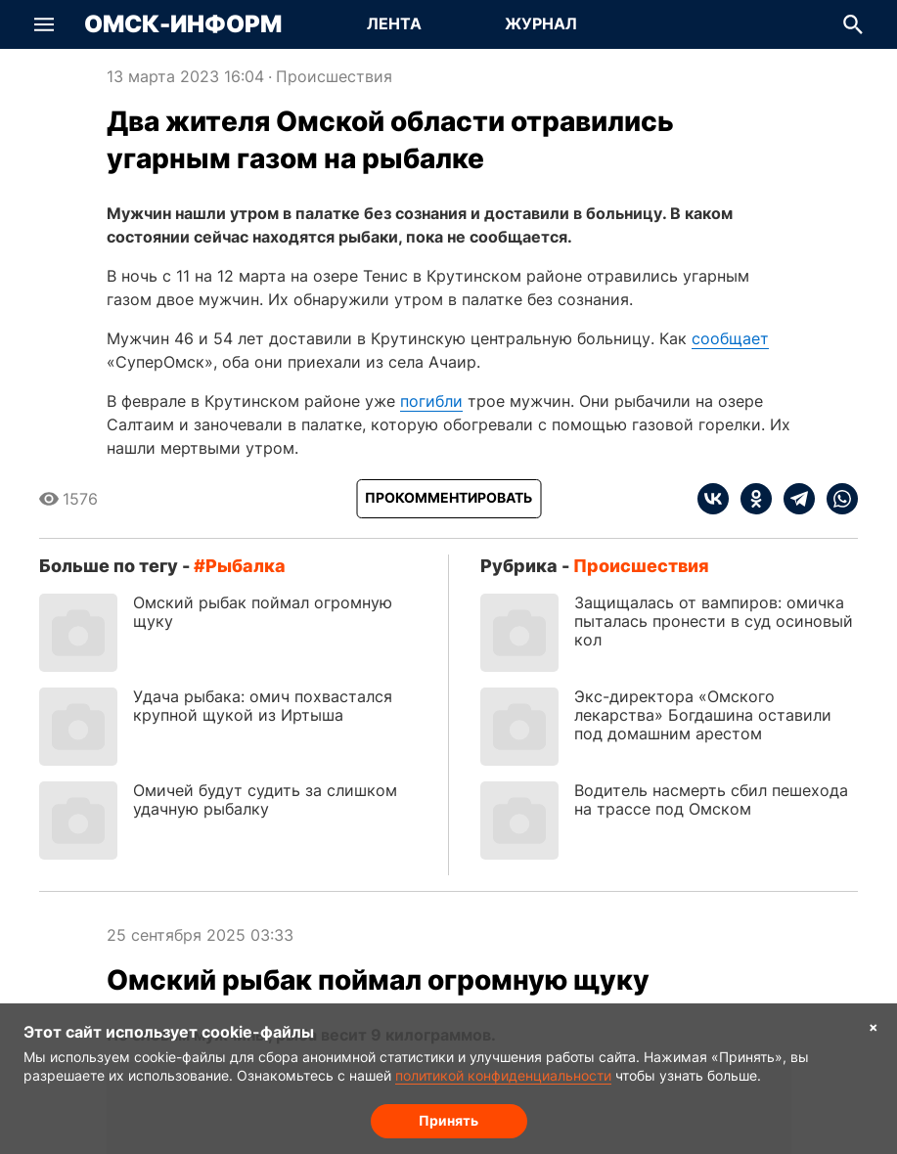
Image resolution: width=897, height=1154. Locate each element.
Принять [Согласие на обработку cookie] (448, 1120)
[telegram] (793, 498)
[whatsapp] (836, 498)
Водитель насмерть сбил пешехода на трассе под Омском (711, 799)
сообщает (730, 338)
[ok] (750, 498)
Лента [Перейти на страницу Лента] (394, 23)
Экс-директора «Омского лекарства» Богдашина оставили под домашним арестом (702, 715)
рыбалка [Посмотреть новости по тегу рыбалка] (245, 565)
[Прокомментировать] (448, 498)
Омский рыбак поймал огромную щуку (262, 612)
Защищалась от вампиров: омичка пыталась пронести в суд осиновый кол (713, 621)
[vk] (713, 498)
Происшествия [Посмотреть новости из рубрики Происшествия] (334, 76)
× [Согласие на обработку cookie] (873, 1026)
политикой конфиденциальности (503, 1075)
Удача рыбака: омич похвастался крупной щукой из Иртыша (262, 706)
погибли (431, 401)
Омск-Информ (183, 24)
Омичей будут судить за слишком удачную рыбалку (265, 799)
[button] (44, 24)
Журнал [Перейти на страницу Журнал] (541, 23)
